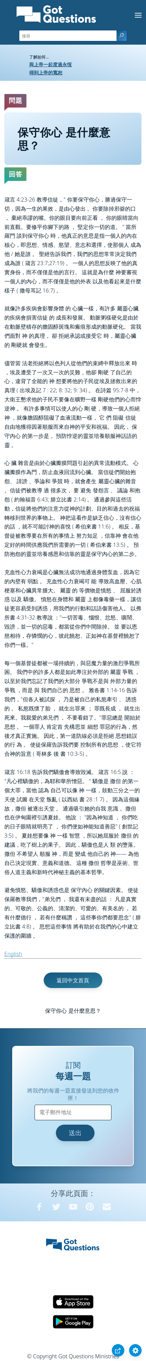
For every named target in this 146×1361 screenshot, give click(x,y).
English (13, 954)
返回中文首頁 (73, 980)
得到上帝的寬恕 (45, 72)
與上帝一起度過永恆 (50, 64)
